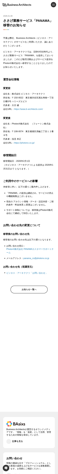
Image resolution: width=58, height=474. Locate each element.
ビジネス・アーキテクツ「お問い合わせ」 (27, 273)
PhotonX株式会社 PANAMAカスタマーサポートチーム (30, 251)
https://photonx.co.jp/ (24, 143)
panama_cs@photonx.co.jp (36, 258)
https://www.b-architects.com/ (28, 109)
